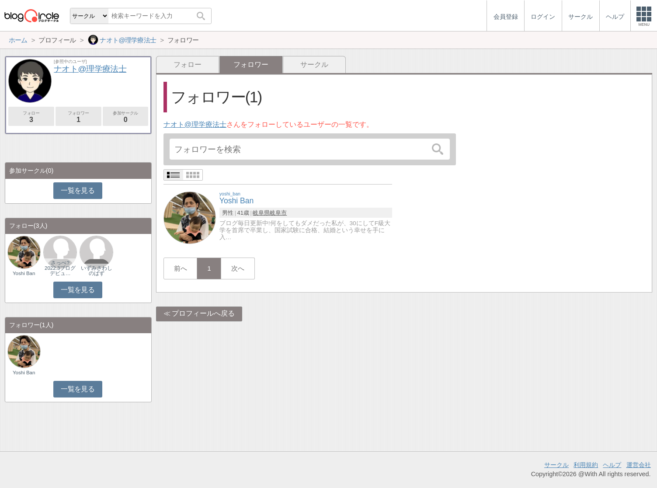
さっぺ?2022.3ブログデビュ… (60, 268)
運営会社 (638, 464)
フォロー (188, 64)
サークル (314, 64)
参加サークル (126, 117)
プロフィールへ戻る (203, 313)
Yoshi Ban (24, 273)
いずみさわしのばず (96, 270)
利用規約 (586, 464)
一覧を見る (77, 190)
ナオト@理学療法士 (194, 124)
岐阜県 (261, 212)
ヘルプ (612, 464)
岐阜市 (278, 212)
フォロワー (78, 117)
